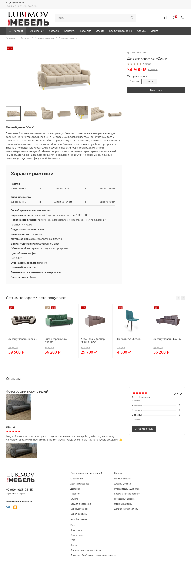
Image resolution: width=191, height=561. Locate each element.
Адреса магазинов (79, 483)
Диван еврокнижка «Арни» (56, 340)
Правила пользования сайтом (85, 550)
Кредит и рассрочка (121, 31)
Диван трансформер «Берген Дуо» (93, 340)
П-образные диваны (124, 498)
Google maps (76, 535)
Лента (154, 31)
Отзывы (141, 31)
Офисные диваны (123, 503)
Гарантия (85, 31)
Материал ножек (137, 76)
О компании (37, 31)
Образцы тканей (79, 508)
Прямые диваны (44, 38)
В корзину (156, 90)
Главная (10, 38)
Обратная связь (78, 513)
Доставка (54, 31)
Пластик (134, 81)
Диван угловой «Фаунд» (167, 339)
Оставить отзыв (144, 428)
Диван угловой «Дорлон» (23, 339)
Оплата (100, 31)
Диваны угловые (122, 483)
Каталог (16, 31)
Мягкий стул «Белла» (129, 339)
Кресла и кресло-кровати (127, 493)
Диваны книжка (68, 38)
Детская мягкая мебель (126, 508)
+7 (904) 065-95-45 (15, 2)
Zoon (72, 525)
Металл (149, 81)
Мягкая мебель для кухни (127, 488)
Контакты (70, 31)
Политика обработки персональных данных (93, 555)
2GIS (72, 540)
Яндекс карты (77, 530)
